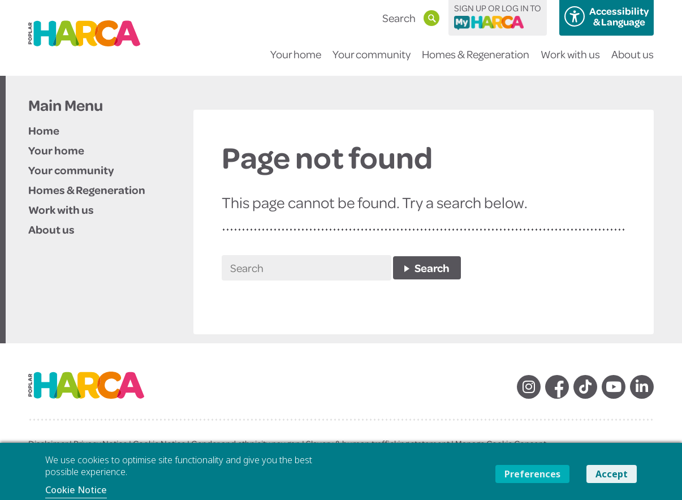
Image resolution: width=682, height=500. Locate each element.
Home (43, 130)
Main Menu (65, 105)
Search (432, 267)
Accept (611, 474)
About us (632, 61)
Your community (372, 61)
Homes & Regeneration (475, 61)
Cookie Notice (76, 490)
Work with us (570, 61)
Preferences (532, 474)
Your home (295, 61)
